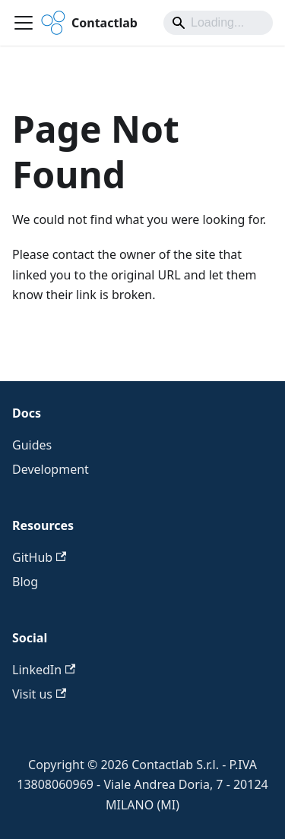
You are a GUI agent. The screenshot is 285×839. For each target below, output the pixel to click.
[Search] (218, 23)
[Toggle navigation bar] (23, 22)
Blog (25, 581)
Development (50, 469)
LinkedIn (43, 669)
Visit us (39, 694)
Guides (32, 445)
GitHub (39, 557)
